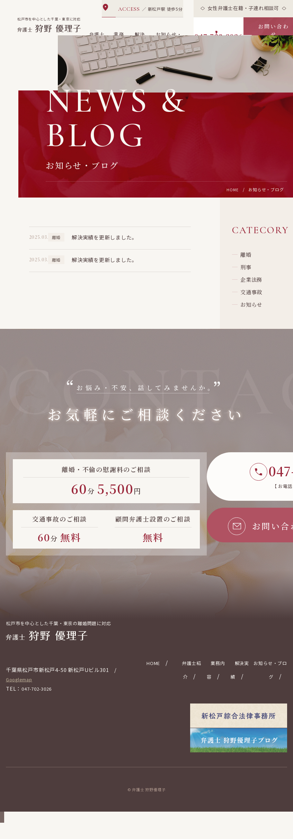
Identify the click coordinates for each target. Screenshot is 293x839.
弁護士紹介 (97, 37)
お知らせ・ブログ (169, 37)
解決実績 (140, 37)
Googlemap (21, 707)
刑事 (249, 289)
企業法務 (254, 306)
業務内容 (119, 37)
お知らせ (254, 339)
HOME (232, 206)
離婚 (249, 273)
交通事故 (254, 322)
